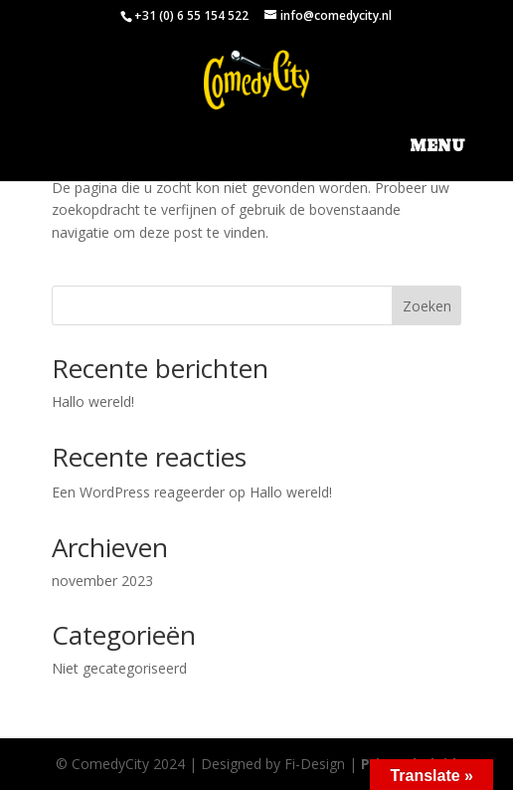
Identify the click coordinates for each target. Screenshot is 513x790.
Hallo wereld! (93, 401)
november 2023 (102, 580)
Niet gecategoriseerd (119, 668)
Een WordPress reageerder (138, 492)
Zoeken (427, 305)
